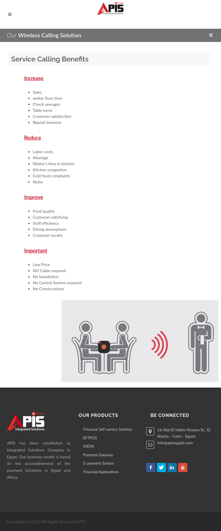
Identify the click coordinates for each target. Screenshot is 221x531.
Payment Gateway (98, 455)
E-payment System (98, 463)
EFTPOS (90, 438)
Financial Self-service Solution (107, 429)
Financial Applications (101, 472)
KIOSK (88, 446)
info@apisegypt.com (175, 442)
